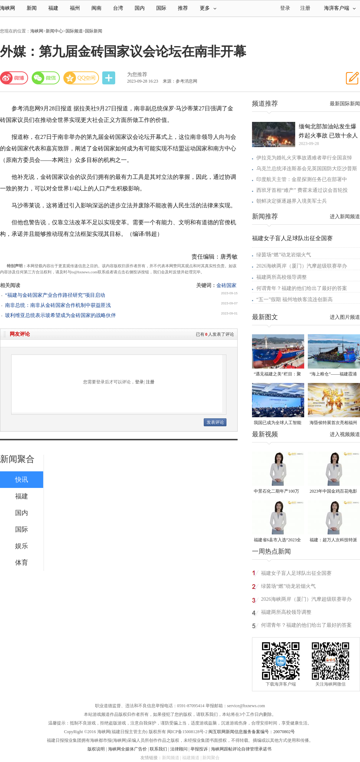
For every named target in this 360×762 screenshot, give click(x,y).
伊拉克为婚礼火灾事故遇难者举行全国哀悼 (304, 157)
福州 (75, 8)
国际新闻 (93, 31)
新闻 (32, 8)
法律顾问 (179, 749)
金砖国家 (226, 285)
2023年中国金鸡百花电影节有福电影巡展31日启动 (333, 492)
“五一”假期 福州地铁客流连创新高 (294, 299)
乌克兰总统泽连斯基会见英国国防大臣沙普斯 (306, 168)
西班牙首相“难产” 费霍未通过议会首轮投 (302, 190)
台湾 (118, 8)
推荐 (183, 8)
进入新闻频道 (345, 216)
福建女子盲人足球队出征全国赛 (292, 238)
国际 (161, 8)
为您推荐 (137, 74)
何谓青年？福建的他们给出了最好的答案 (301, 288)
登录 (139, 381)
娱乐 (21, 546)
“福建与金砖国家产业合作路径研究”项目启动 (55, 295)
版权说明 (96, 749)
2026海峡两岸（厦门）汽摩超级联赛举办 (301, 266)
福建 (53, 8)
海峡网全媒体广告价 (127, 749)
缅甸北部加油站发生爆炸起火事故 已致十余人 (328, 130)
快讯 (21, 479)
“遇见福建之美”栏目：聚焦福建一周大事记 (277, 374)
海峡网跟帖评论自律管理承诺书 (241, 749)
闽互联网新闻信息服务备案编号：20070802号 (251, 731)
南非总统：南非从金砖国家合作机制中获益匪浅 (58, 305)
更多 (208, 8)
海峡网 (7, 8)
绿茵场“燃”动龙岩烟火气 (283, 254)
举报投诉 (199, 749)
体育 (21, 562)
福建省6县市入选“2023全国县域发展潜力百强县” (277, 540)
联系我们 (158, 749)
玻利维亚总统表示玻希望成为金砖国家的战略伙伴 (60, 315)
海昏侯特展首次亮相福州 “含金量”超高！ (333, 423)
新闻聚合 (17, 459)
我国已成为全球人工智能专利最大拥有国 (277, 423)
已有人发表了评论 (215, 334)
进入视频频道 (345, 434)
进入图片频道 (345, 317)
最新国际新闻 (345, 103)
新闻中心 (54, 31)
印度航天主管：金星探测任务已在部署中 (301, 179)
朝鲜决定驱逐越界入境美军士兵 (291, 201)
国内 (140, 8)
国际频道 (74, 31)
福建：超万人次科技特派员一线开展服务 (333, 540)
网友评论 (20, 334)
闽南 (96, 8)
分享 (109, 78)
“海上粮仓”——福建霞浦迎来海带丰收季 (333, 374)
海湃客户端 (340, 8)
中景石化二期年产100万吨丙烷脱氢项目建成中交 (277, 492)
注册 (305, 8)
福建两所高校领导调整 (281, 277)
